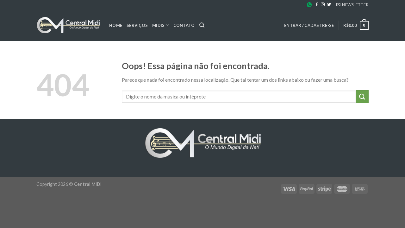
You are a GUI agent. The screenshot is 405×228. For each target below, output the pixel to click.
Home (115, 25)
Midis (160, 25)
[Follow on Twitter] (329, 5)
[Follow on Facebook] (317, 5)
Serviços (137, 25)
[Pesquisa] (201, 25)
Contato (184, 25)
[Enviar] (362, 96)
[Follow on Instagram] (323, 5)
